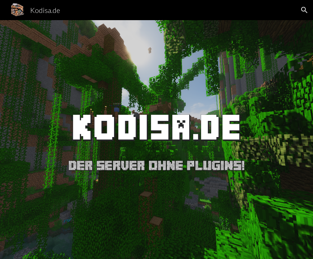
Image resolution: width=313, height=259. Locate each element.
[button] (304, 10)
